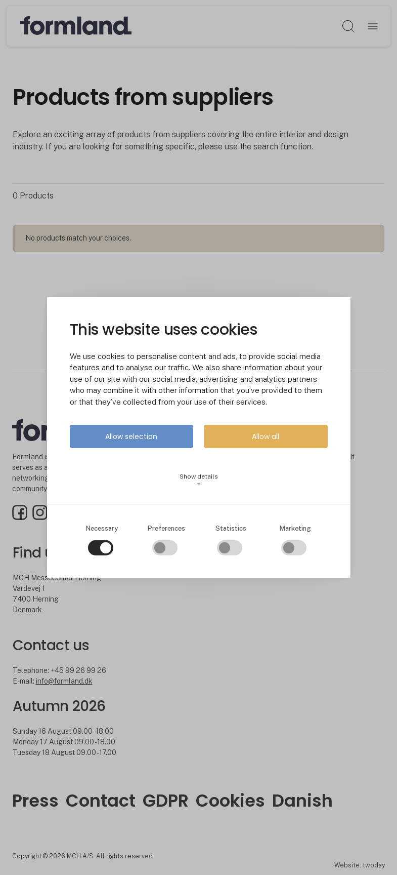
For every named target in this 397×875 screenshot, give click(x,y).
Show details (199, 480)
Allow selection (131, 436)
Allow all (265, 436)
